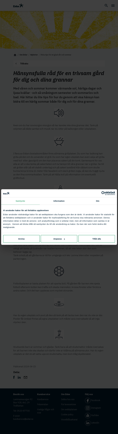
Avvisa (21, 239)
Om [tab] (97, 201)
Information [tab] (59, 201)
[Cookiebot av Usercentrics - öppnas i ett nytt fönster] (103, 193)
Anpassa (59, 239)
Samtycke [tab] (20, 201)
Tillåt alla (96, 239)
